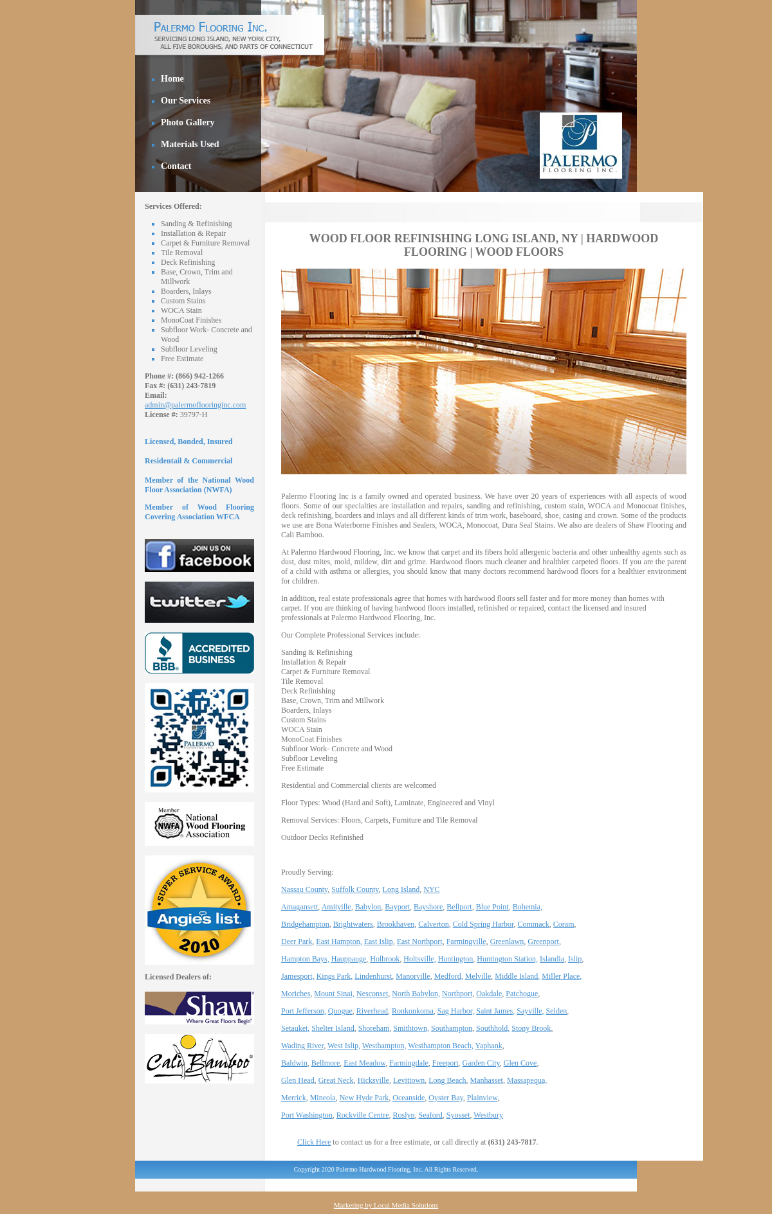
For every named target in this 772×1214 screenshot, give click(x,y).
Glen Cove (520, 1062)
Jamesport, (298, 976)
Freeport (445, 1062)
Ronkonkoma (413, 1010)
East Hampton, (339, 941)
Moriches (295, 993)
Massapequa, (527, 1080)
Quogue (340, 1010)
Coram (563, 924)
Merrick (293, 1097)
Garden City (481, 1062)
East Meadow (364, 1062)
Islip (575, 958)
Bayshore (428, 906)
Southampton (451, 1028)
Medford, (448, 976)
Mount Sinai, (334, 993)
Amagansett (299, 906)
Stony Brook (531, 1028)
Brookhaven (396, 924)
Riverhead (372, 1010)
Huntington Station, (507, 958)
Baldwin (294, 1062)
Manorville (413, 976)
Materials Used (190, 144)
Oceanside (408, 1097)
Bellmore (325, 1062)
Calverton (433, 924)
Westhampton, (384, 1045)
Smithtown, (411, 1028)
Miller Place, (562, 976)
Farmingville (466, 941)
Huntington (455, 958)
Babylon (368, 906)
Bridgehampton (305, 924)
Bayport (397, 906)
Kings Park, (335, 976)
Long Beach (447, 1080)
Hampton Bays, (305, 958)
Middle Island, (517, 976)
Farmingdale (408, 1062)
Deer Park (296, 941)
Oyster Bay (445, 1097)
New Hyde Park (364, 1097)
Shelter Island (332, 1028)
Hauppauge (349, 958)
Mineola (323, 1097)
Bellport (459, 906)
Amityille (336, 906)
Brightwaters (353, 924)
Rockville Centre (362, 1115)
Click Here (314, 1142)
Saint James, (495, 1010)
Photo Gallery (188, 122)
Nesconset (372, 993)
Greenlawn (507, 941)
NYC (431, 889)
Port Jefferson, (303, 1010)
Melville (478, 976)
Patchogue (522, 993)
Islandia (552, 958)
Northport (457, 993)
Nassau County (304, 889)
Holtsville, (419, 958)
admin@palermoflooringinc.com (195, 404)
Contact (176, 166)
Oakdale (489, 993)
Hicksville (373, 1080)
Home (172, 79)
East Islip (378, 941)
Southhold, (493, 1028)
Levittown (409, 1080)
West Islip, (343, 1045)
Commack (533, 924)
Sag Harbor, (456, 1010)
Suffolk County (354, 889)
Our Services (185, 100)
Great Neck (336, 1080)
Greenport (543, 941)
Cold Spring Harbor (483, 924)
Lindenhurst (373, 976)
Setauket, (295, 1028)
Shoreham (374, 1028)
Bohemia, (527, 906)
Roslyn (403, 1115)
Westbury (488, 1115)
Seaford (431, 1115)
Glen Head (298, 1080)
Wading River (302, 1045)
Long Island (401, 889)
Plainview (482, 1097)
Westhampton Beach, (440, 1045)
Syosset (458, 1115)
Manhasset (486, 1080)
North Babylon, (416, 993)
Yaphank (488, 1045)
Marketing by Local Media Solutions (386, 1205)
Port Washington (307, 1115)
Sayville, (530, 1010)
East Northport (420, 941)
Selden (556, 1010)
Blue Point (492, 906)
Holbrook (385, 958)
